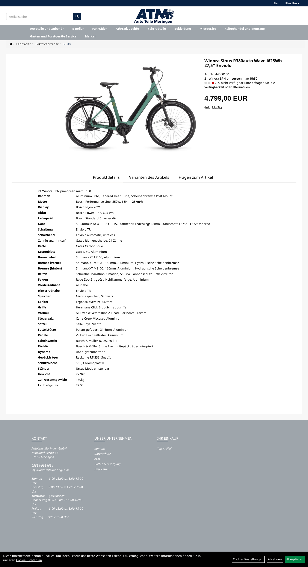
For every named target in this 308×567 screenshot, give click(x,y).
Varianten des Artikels (149, 177)
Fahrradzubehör (127, 29)
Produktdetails (106, 177)
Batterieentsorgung (107, 464)
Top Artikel (164, 448)
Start (276, 3)
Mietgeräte (208, 29)
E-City (67, 44)
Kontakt (99, 448)
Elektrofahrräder (47, 44)
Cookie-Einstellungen (248, 559)
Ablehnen (275, 559)
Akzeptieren (294, 559)
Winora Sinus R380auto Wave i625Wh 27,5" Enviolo (243, 63)
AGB (97, 459)
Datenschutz (102, 454)
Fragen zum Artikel (196, 177)
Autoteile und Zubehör (47, 29)
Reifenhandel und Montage (245, 29)
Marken (90, 36)
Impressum (101, 469)
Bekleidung (182, 29)
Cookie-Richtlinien (29, 560)
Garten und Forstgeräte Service (53, 36)
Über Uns (292, 3)
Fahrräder (99, 29)
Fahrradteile (157, 29)
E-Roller (78, 29)
